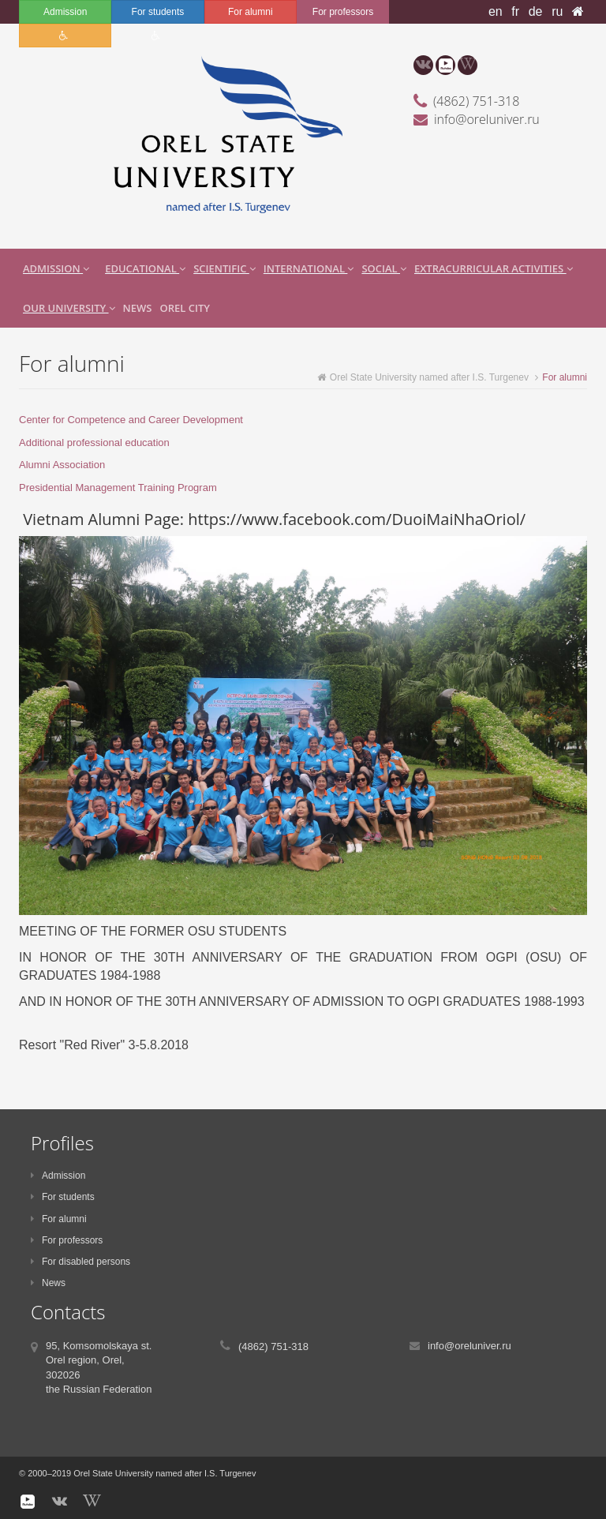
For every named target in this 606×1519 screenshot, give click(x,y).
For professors (342, 11)
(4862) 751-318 (476, 101)
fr (515, 11)
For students (158, 11)
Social (383, 268)
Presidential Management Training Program (118, 487)
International (309, 268)
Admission (65, 11)
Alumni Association (62, 465)
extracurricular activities (493, 268)
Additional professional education (94, 442)
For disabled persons (80, 1261)
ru (557, 11)
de (536, 11)
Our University (69, 308)
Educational (145, 268)
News (137, 308)
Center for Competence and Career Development (131, 420)
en (495, 11)
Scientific (224, 268)
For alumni (250, 11)
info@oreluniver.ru (487, 119)
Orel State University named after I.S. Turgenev (423, 377)
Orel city (184, 308)
